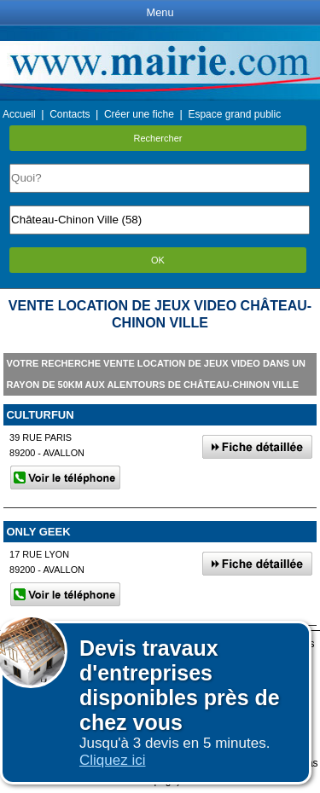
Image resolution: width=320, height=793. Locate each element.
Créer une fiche (139, 114)
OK (158, 260)
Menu (159, 12)
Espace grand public (234, 114)
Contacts (69, 114)
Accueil (19, 114)
